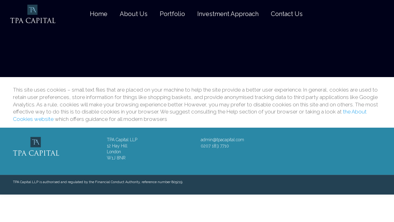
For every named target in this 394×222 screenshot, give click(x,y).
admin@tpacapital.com (222, 139)
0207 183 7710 (215, 145)
